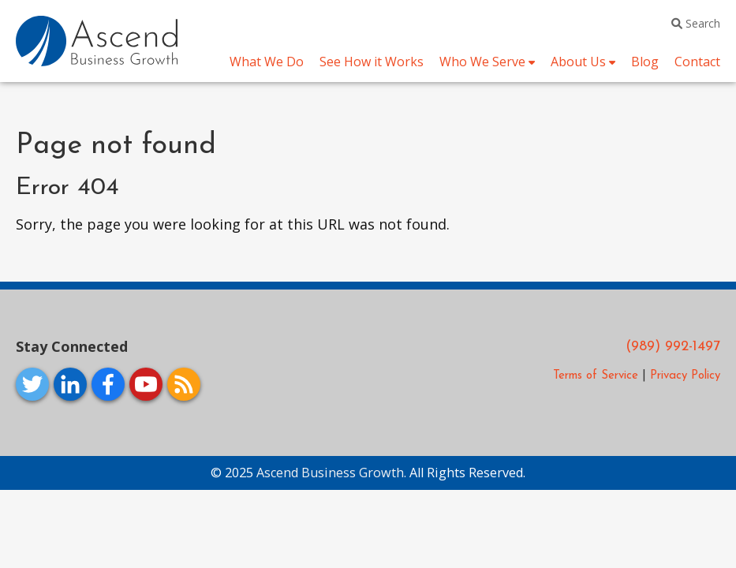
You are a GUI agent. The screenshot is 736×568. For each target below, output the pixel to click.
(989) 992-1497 (673, 346)
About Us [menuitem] (578, 61)
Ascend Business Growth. (332, 472)
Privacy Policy (685, 376)
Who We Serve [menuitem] (482, 61)
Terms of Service (595, 376)
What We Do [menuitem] (267, 61)
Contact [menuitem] (697, 61)
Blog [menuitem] (645, 61)
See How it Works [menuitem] (371, 61)
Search (695, 23)
